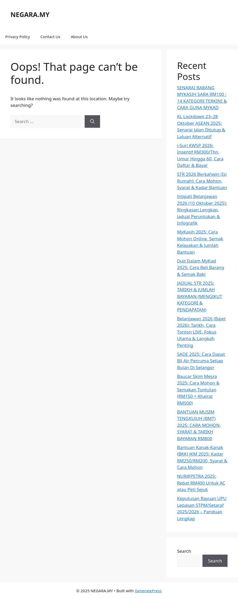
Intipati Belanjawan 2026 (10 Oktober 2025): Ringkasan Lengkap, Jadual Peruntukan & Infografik (202, 209)
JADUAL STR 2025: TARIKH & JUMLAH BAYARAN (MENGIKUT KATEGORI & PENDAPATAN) (199, 296)
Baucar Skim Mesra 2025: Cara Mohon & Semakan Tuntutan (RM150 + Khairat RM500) (198, 389)
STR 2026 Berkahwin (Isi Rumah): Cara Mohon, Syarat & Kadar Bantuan (202, 180)
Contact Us (50, 36)
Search (184, 551)
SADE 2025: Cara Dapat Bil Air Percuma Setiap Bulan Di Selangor (201, 360)
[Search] (92, 121)
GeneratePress (148, 590)
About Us (79, 36)
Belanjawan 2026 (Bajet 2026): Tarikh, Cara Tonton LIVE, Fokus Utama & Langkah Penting (201, 332)
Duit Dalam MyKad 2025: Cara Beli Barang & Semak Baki (200, 267)
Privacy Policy (17, 36)
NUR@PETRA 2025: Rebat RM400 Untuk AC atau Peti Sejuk (201, 482)
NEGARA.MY (30, 14)
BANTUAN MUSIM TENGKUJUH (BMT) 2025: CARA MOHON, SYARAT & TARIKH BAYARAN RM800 (199, 425)
